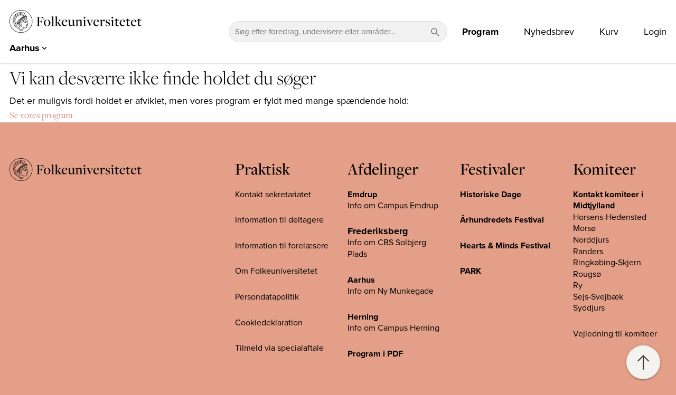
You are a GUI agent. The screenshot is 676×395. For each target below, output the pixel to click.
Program (480, 31)
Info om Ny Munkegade (391, 291)
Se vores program (41, 115)
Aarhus (361, 280)
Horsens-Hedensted (609, 217)
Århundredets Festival (502, 220)
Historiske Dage (490, 194)
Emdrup (362, 194)
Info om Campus (379, 328)
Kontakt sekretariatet (273, 194)
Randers (588, 251)
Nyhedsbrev (549, 31)
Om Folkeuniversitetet (276, 271)
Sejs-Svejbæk (598, 297)
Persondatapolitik (267, 297)
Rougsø (587, 274)
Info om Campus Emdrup (393, 205)
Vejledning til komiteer (615, 334)
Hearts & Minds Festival (505, 245)
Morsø (584, 228)
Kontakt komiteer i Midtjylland (608, 200)
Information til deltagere (279, 220)
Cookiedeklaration (269, 322)
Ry (578, 285)
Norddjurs (591, 240)
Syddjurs (589, 308)
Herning (363, 317)
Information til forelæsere (281, 245)
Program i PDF (375, 354)
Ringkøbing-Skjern (607, 262)
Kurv (608, 31)
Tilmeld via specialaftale (279, 348)
